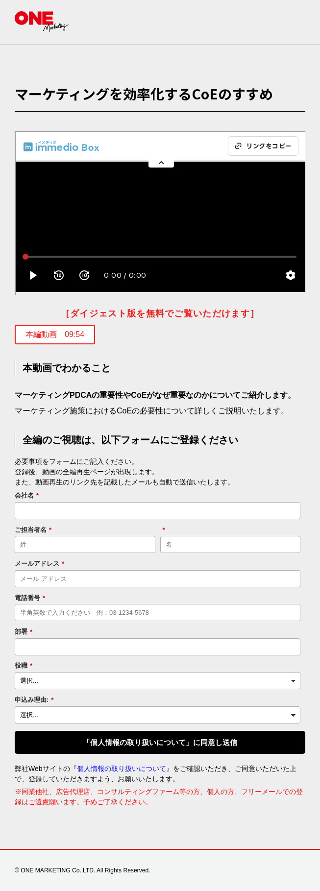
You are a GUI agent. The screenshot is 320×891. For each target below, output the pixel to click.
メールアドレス (39, 564)
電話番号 (30, 598)
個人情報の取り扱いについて (121, 768)
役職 (23, 666)
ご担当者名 (33, 530)
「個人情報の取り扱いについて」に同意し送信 (160, 742)
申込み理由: (34, 700)
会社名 (27, 496)
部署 (23, 632)
